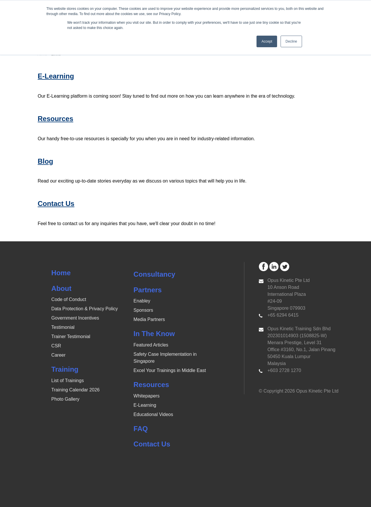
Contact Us (152, 444)
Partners (148, 290)
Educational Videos (153, 414)
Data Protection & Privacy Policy (84, 308)
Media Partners (149, 319)
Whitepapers (147, 395)
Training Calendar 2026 (75, 389)
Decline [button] (291, 41)
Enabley (142, 300)
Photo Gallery (65, 399)
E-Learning (145, 405)
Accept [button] (266, 41)
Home (61, 273)
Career (58, 355)
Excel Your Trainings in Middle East (170, 370)
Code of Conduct (68, 299)
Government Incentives (75, 317)
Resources (151, 385)
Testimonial (62, 327)
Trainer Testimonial (70, 336)
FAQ (141, 429)
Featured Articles (151, 344)
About (61, 288)
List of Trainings (67, 380)
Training (64, 369)
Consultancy (154, 274)
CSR (56, 345)
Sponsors (143, 310)
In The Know (154, 334)
